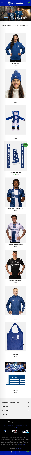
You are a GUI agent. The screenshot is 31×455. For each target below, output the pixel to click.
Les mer (19, 444)
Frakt (5, 425)
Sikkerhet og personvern (21, 425)
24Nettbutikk (18, 448)
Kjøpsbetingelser (11, 425)
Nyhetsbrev (15, 427)
